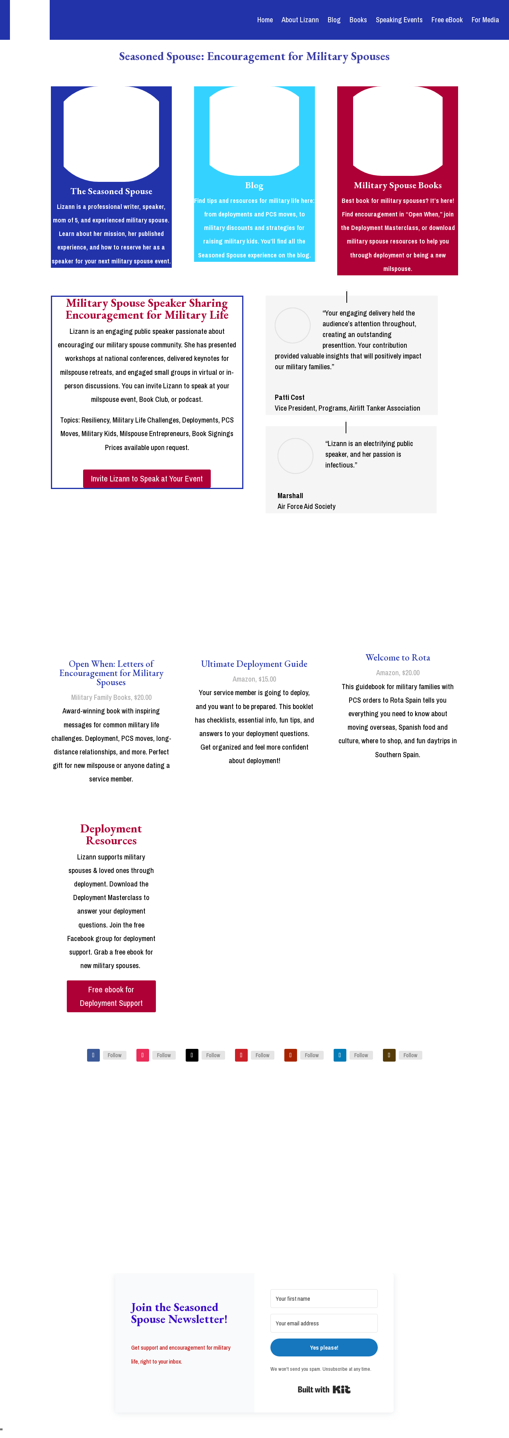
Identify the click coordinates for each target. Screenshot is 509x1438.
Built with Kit (324, 1389)
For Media (485, 20)
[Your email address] (324, 1323)
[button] (185, 1381)
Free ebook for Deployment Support (111, 996)
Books (358, 20)
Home (265, 20)
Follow (115, 1055)
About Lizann (300, 20)
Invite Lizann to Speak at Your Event (147, 478)
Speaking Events (399, 20)
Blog (334, 20)
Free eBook (447, 20)
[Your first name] (324, 1298)
